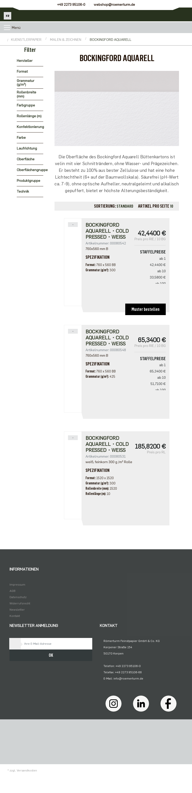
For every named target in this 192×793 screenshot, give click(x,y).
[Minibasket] (185, 14)
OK (51, 655)
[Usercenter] (171, 14)
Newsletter (17, 609)
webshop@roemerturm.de (114, 5)
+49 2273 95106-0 (71, 5)
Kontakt (15, 616)
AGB (13, 591)
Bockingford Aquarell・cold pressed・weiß (107, 231)
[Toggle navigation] (7, 28)
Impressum (17, 584)
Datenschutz (18, 597)
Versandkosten (27, 770)
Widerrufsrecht (20, 603)
